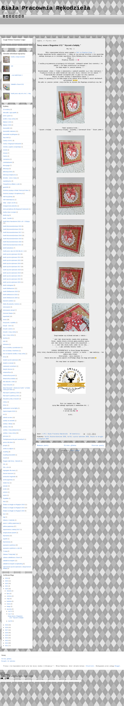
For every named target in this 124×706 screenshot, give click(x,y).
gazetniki (5, 187)
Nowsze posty (42, 445)
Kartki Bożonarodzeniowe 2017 (12, 232)
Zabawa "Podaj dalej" (9, 554)
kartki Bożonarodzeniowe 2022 (12, 245)
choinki (5, 150)
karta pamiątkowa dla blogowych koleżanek (15, 209)
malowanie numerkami (9, 366)
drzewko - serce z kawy (10, 178)
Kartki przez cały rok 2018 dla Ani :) (13, 251)
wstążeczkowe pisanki (9, 532)
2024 (6, 578)
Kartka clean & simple (9, 212)
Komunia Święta (8, 313)
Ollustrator (90, 666)
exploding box (7, 181)
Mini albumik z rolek (9, 381)
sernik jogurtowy (8, 479)
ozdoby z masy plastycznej (11, 430)
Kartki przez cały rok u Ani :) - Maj (21, 93)
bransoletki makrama (9, 131)
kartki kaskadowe (8, 248)
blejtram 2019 (7, 125)
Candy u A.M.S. (7, 140)
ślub (4, 501)
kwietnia (9, 601)
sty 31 (10, 611)
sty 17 (10, 614)
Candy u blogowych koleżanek (12, 143)
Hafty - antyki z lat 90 (9, 203)
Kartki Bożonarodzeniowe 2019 (12, 238)
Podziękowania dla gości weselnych (13, 439)
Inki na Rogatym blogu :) (85, 52)
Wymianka (6, 535)
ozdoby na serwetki (8, 420)
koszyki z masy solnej (9, 332)
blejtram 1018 (7, 122)
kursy (4, 357)
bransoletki (6, 128)
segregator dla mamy (9, 470)
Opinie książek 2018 (9, 411)
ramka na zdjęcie (8, 448)
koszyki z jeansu (8, 329)
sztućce (5, 492)
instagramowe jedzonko (10, 206)
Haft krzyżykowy (8, 196)
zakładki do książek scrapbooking (13, 563)
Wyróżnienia (6, 542)
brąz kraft (6, 137)
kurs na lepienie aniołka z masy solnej (14, 353)
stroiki (5, 489)
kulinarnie (6, 344)
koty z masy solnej (8, 335)
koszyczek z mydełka (9, 322)
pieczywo (6, 436)
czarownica (6, 159)
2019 (6, 625)
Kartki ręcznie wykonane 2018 (12, 269)
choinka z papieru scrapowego (12, 147)
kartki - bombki (7, 218)
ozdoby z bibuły (7, 424)
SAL (4, 464)
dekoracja (6, 168)
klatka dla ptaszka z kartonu (11, 304)
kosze (5, 319)
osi (4, 414)
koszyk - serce (7, 325)
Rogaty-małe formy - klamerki (11, 461)
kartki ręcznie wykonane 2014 (11, 257)
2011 (6, 645)
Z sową (5, 551)
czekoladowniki (7, 162)
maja (8, 598)
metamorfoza (7, 372)
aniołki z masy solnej (9, 119)
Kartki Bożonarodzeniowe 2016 (12, 229)
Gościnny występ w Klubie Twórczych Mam (15, 190)
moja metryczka (7, 385)
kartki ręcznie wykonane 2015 (11, 260)
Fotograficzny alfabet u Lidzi (11, 184)
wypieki (5, 539)
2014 (6, 638)
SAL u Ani (6, 467)
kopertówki (6, 316)
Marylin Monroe (7, 369)
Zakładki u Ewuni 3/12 (17, 84)
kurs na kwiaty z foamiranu (11, 350)
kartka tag (6, 215)
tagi (4, 517)
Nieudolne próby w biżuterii (11, 399)
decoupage (6, 165)
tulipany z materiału (8, 520)
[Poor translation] (7, 678)
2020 (6, 588)
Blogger (117, 666)
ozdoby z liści (7, 427)
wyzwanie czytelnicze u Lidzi (11, 548)
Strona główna (70, 445)
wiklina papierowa (8, 526)
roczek (5, 458)
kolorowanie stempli (9, 310)
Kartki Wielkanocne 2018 (10, 291)
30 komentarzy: (75, 434)
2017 (6, 630)
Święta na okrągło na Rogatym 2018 (13, 504)
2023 (6, 581)
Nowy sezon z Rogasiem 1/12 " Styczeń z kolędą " (59, 45)
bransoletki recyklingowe (10, 134)
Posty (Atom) (75, 450)
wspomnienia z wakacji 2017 (11, 529)
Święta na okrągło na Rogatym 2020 (13, 511)
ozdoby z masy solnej (9, 433)
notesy (5, 402)
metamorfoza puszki (9, 375)
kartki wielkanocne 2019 (10, 294)
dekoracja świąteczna (9, 175)
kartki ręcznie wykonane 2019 (11, 273)
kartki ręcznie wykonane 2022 (11, 279)
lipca (8, 593)
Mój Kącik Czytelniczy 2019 (11, 392)
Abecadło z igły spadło (9, 112)
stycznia (9, 609)
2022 (6, 583)
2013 (6, 640)
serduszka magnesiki (9, 476)
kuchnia (5, 338)
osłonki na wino (7, 417)
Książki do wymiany (8, 661)
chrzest (5, 153)
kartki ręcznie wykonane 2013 (11, 254)
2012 (6, 643)
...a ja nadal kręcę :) (17, 75)
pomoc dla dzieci (8, 442)
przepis (5, 445)
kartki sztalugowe (8, 285)
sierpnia (9, 591)
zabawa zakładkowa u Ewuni (11, 557)
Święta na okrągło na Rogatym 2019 (13, 507)
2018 (6, 627)
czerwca (9, 596)
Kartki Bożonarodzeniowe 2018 (12, 235)
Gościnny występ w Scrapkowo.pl (13, 193)
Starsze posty (98, 445)
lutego (9, 606)
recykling (5, 451)
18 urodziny (6, 109)
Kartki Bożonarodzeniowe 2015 (12, 226)
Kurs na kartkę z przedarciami (12, 347)
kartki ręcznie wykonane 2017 (11, 266)
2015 (6, 635)
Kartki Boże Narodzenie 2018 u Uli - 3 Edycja (16, 221)
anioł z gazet (7, 115)
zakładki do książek (8, 560)
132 (12, 66)
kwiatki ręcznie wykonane (10, 360)
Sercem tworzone (8, 473)
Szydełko (5, 498)
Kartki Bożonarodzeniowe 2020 (55, 436)
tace (4, 514)
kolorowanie (6, 307)
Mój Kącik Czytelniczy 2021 (11, 395)
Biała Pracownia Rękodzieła (46, 8)
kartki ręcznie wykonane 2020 (78, 436)
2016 (6, 632)
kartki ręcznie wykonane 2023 (11, 282)
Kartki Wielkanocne (8, 288)
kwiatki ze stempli (8, 363)
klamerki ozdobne (8, 301)
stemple (5, 486)
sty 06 (10, 621)
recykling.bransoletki (9, 455)
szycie (5, 495)
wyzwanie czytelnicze (9, 545)
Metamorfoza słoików (9, 378)
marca (9, 604)
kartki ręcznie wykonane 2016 (11, 263)
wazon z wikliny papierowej (11, 523)
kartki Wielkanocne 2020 (10, 297)
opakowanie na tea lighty (10, 408)
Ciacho (5, 156)
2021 (6, 586)
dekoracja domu (7, 171)
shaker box (6, 483)
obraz (4, 405)
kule (4, 341)
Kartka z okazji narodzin (18, 57)
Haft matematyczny (8, 199)
